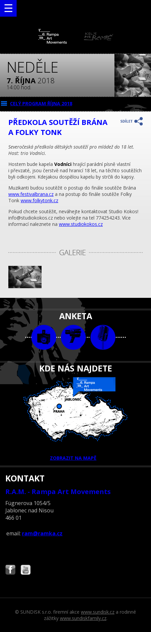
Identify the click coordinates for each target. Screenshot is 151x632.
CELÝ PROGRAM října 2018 (41, 103)
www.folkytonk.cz (39, 200)
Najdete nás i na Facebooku (10, 570)
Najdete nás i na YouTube (26, 570)
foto (43, 337)
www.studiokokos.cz (81, 224)
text (102, 337)
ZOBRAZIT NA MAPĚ (75, 419)
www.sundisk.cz (97, 612)
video (73, 337)
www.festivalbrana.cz (31, 194)
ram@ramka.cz (42, 533)
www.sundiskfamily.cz (83, 618)
